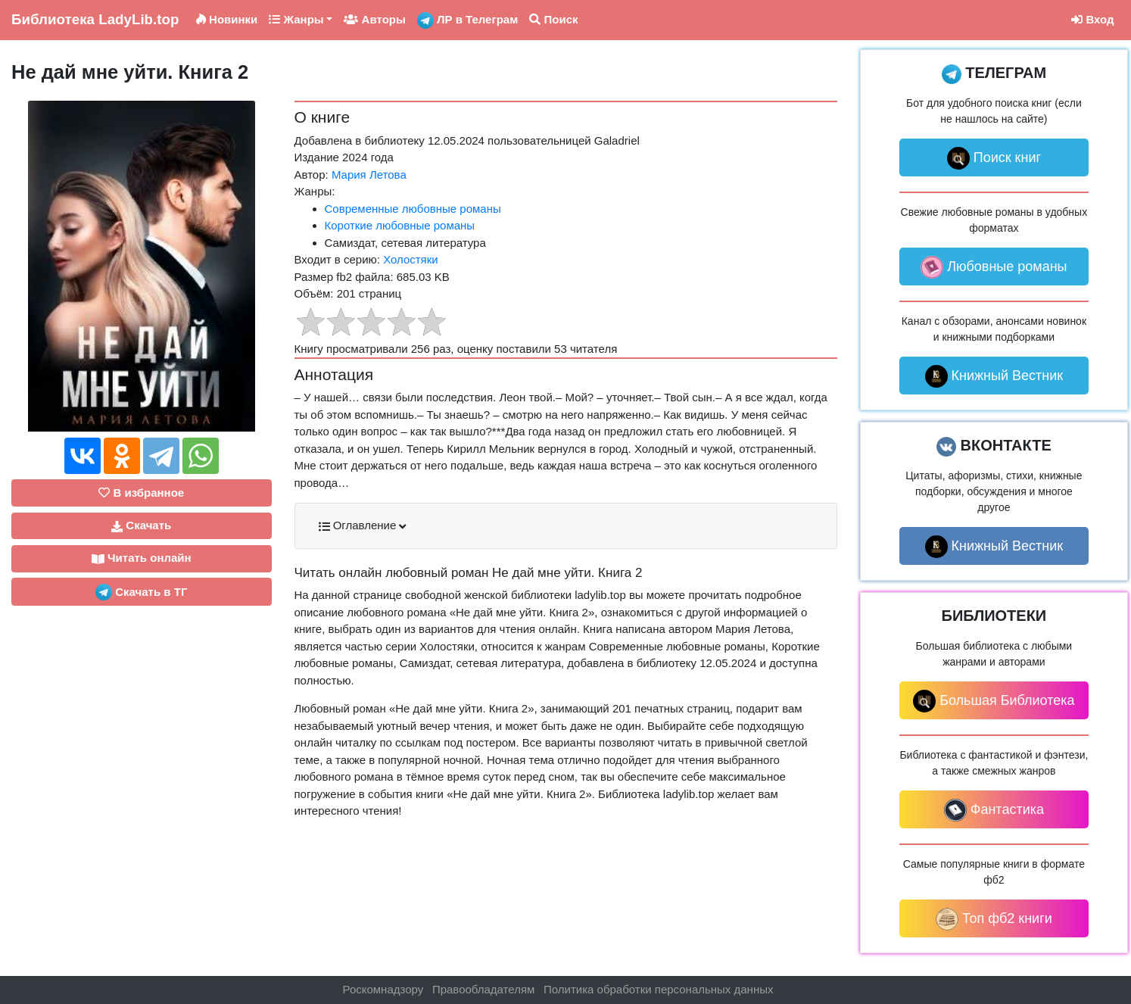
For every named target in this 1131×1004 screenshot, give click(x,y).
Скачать (141, 525)
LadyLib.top (95, 19)
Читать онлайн (142, 558)
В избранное (141, 492)
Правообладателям (483, 989)
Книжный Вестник (994, 376)
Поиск (553, 19)
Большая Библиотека (993, 701)
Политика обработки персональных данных (658, 989)
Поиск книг (994, 158)
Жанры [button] (296, 19)
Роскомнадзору (383, 989)
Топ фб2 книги (994, 919)
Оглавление (363, 525)
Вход (1092, 19)
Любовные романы (994, 267)
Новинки (226, 19)
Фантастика (994, 810)
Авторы (374, 19)
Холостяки (410, 259)
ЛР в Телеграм (468, 20)
